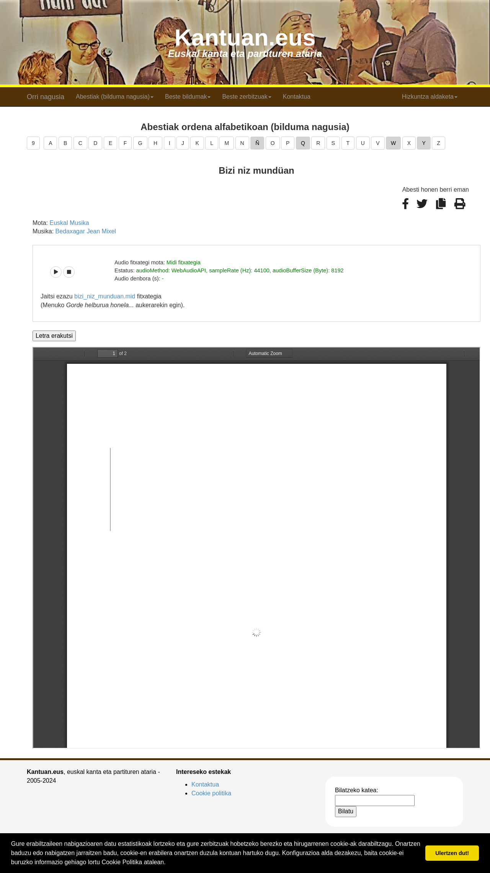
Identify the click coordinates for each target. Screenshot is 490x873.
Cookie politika (211, 793)
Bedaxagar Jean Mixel (86, 231)
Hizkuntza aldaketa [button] (429, 96)
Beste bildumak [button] (188, 96)
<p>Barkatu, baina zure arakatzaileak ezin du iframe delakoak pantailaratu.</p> (256, 548)
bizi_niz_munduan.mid (104, 296)
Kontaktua (296, 96)
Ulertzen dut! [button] (452, 853)
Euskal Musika (69, 223)
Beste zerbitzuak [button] (246, 96)
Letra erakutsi (54, 335)
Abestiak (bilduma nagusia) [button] (115, 96)
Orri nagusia (45, 97)
